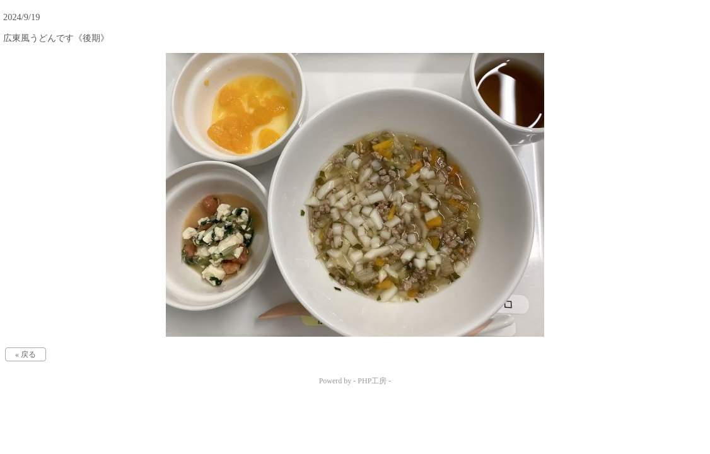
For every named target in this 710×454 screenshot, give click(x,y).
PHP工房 (372, 380)
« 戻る (25, 354)
